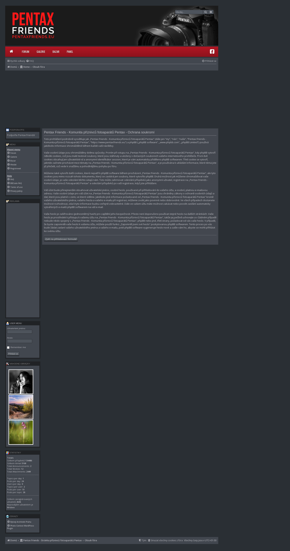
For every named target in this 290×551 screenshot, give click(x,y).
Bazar (56, 51)
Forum (25, 51)
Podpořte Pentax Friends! (21, 135)
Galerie (41, 51)
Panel (70, 51)
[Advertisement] (111, 98)
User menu (14, 323)
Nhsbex (11, 507)
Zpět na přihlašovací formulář (61, 239)
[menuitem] (30, 61)
